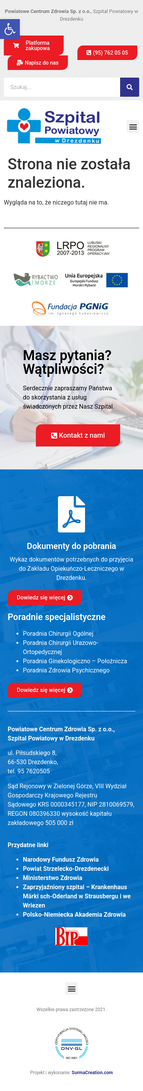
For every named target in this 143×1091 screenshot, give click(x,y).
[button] (10, 29)
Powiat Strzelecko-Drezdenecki (66, 868)
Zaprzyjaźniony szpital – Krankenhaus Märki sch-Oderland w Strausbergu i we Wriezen (77, 896)
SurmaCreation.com (92, 1072)
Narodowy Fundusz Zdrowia (61, 859)
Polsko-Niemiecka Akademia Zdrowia (74, 914)
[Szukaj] (129, 87)
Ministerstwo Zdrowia (52, 878)
